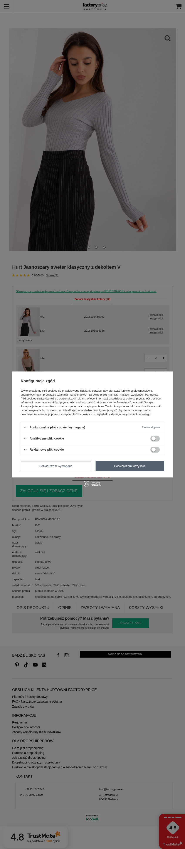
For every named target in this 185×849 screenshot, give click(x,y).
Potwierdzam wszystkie (130, 466)
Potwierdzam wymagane (56, 466)
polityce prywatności (138, 398)
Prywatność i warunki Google (134, 402)
